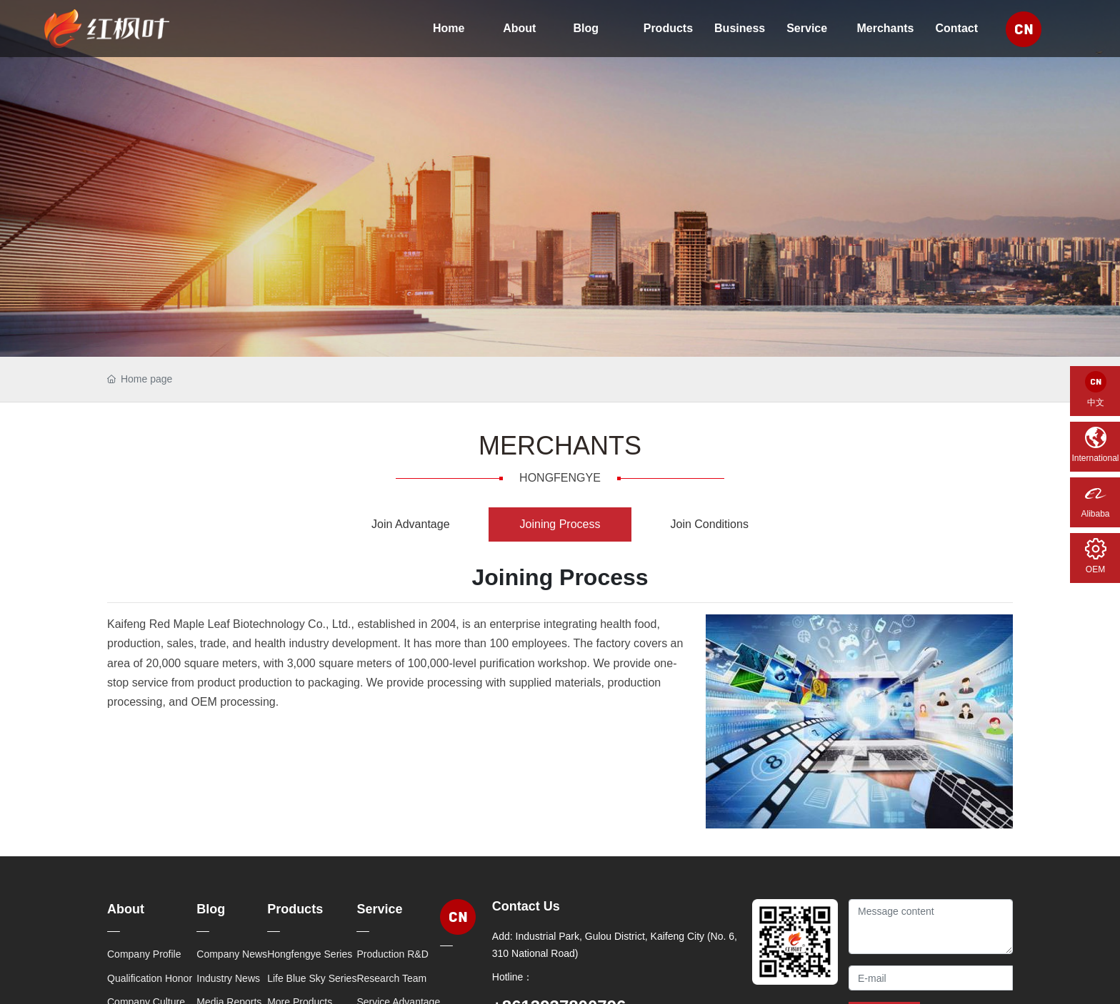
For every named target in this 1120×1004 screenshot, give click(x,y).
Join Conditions (709, 524)
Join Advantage (410, 524)
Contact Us (526, 906)
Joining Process (560, 524)
